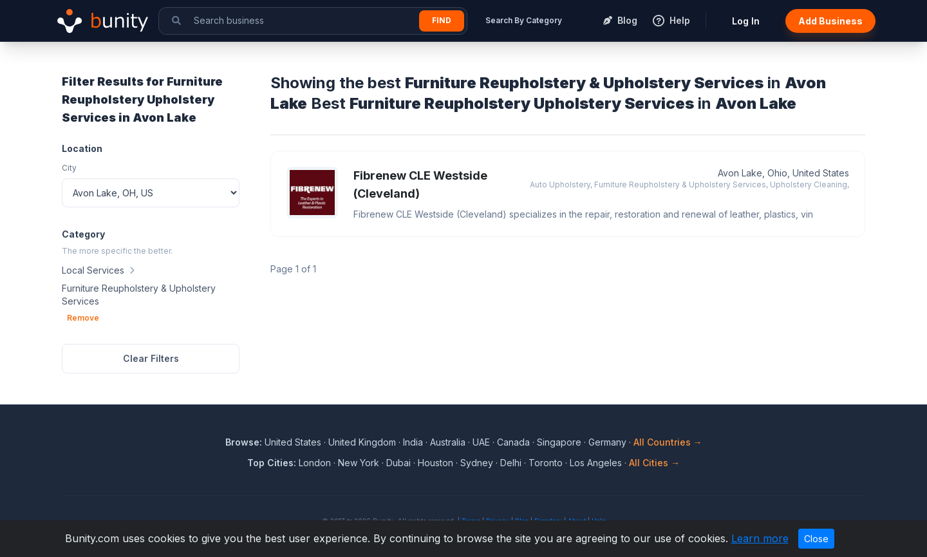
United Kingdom (362, 442)
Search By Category (523, 20)
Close (816, 538)
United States (293, 442)
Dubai (398, 462)
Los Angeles (596, 462)
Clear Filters (151, 358)
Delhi (510, 462)
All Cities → (654, 462)
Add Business (830, 20)
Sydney (476, 462)
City (69, 168)
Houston (435, 462)
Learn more (760, 538)
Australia (447, 442)
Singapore (559, 442)
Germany (607, 442)
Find (441, 20)
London (315, 462)
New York (358, 462)
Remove (83, 318)
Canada (513, 442)
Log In (746, 20)
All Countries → (667, 442)
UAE (481, 442)
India (413, 442)
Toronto (546, 462)
